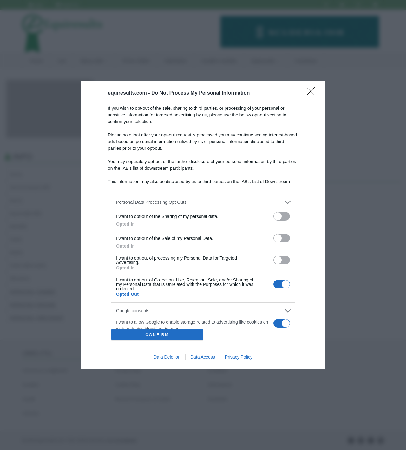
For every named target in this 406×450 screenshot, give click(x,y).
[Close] (313, 93)
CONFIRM (157, 334)
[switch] (281, 216)
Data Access (202, 357)
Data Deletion (167, 357)
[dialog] (203, 225)
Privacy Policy (238, 357)
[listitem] (203, 202)
